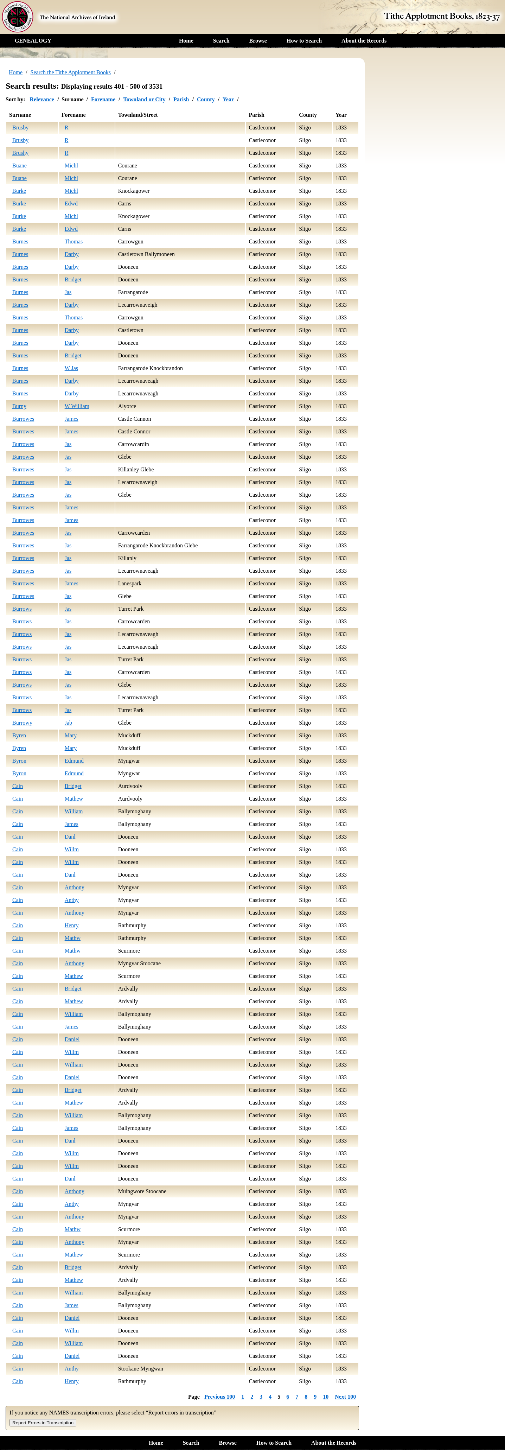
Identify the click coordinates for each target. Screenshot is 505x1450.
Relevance (42, 99)
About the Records (363, 41)
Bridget (73, 279)
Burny (19, 406)
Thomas (74, 241)
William (74, 811)
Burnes (20, 241)
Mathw (73, 938)
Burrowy (22, 723)
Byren (19, 735)
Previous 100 (219, 1397)
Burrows (22, 609)
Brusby (20, 128)
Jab (68, 723)
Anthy (72, 900)
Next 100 (345, 1397)
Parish (181, 99)
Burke (19, 191)
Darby (72, 254)
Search (221, 41)
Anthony (74, 887)
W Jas (71, 368)
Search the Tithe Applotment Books (71, 72)
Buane (19, 165)
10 (325, 1397)
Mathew (74, 799)
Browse (258, 41)
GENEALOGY (33, 41)
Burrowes (23, 419)
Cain (17, 786)
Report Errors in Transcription (42, 1422)
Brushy (20, 153)
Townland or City (144, 99)
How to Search (304, 41)
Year (228, 99)
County (206, 99)
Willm (72, 849)
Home (186, 41)
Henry (72, 925)
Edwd (71, 203)
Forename (103, 99)
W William (77, 406)
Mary (71, 735)
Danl (70, 837)
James (71, 419)
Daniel (72, 1039)
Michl (71, 165)
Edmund (74, 761)
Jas (68, 292)
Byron (19, 761)
